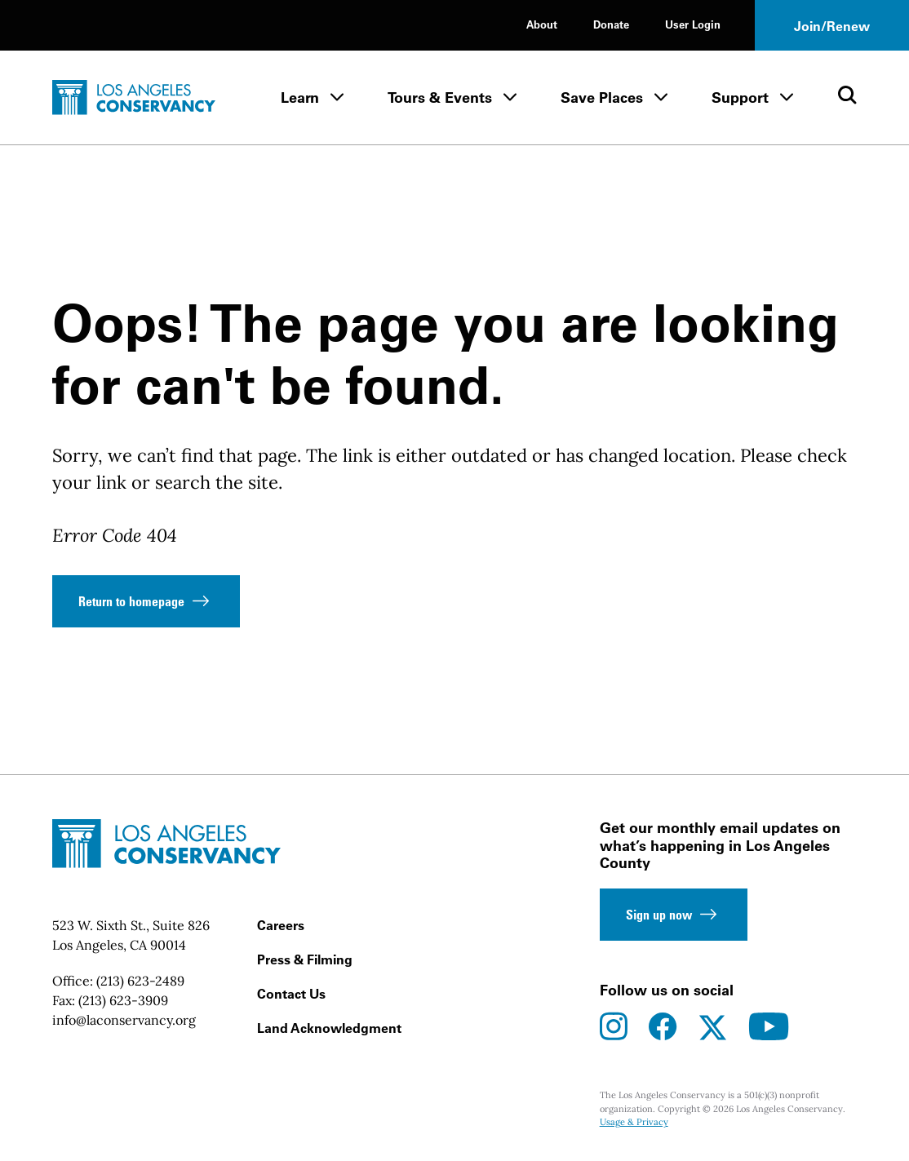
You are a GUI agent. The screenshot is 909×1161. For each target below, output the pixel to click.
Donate (611, 24)
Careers (280, 925)
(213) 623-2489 (140, 981)
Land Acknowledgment (329, 1028)
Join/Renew (832, 26)
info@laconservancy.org (124, 1020)
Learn (300, 97)
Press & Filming (305, 959)
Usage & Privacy (634, 1122)
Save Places (602, 97)
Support (740, 97)
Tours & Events (440, 97)
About (541, 24)
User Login (693, 24)
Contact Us (291, 994)
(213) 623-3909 (123, 1000)
